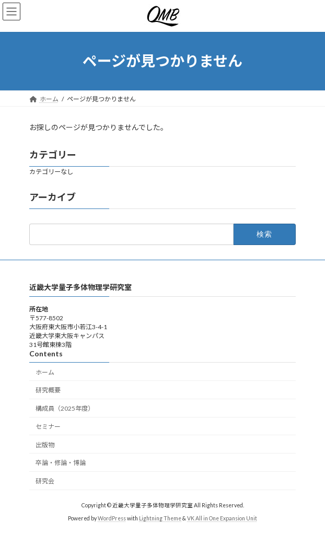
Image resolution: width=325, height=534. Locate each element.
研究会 (45, 481)
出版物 (45, 444)
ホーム (45, 372)
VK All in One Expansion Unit (222, 518)
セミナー (48, 426)
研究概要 (48, 390)
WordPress (112, 518)
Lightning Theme (160, 518)
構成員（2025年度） (65, 408)
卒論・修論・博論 (61, 463)
